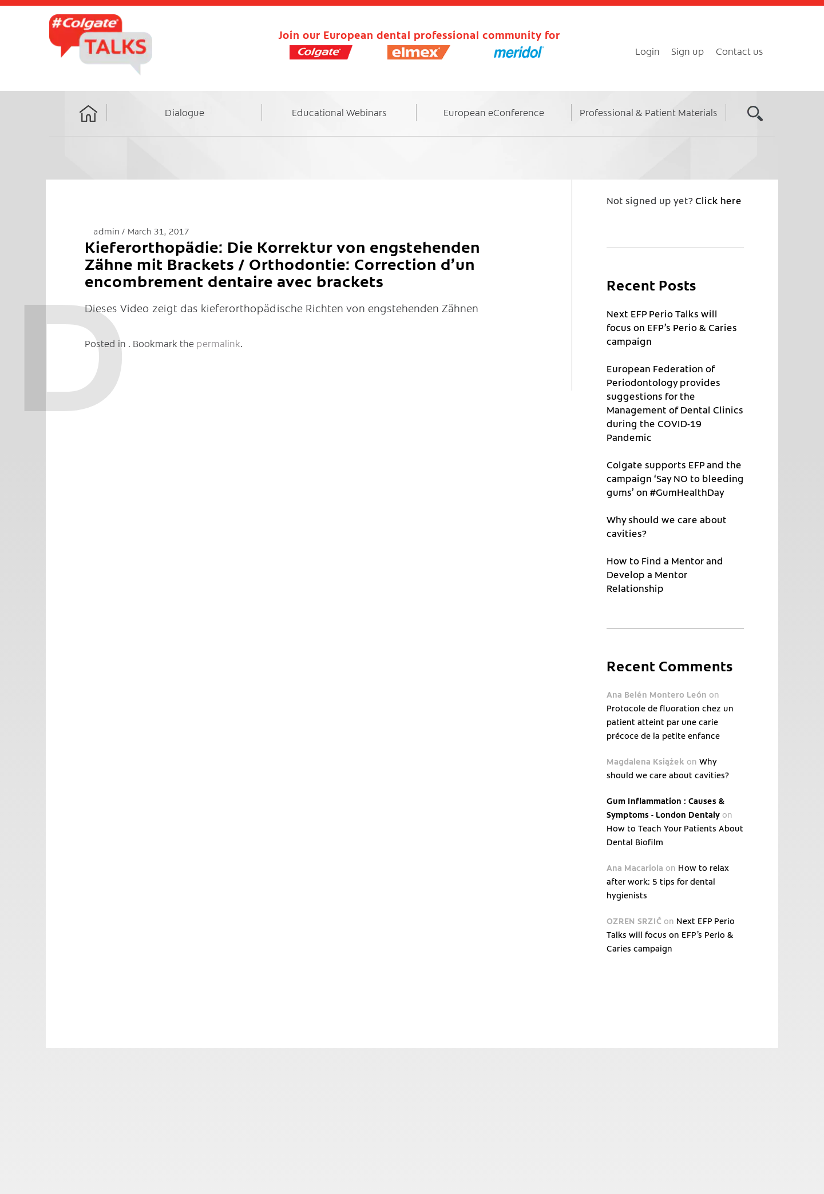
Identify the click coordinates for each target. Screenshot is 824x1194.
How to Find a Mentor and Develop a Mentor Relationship (665, 574)
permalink (218, 343)
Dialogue (184, 112)
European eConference (493, 112)
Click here (718, 200)
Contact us (739, 51)
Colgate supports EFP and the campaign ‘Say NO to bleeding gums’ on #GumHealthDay (675, 478)
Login (647, 51)
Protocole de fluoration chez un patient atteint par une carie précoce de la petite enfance (670, 721)
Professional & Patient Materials (649, 112)
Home (89, 124)
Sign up (687, 51)
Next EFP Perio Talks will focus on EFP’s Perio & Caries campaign (672, 327)
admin (107, 231)
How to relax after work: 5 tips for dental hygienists (667, 881)
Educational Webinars (339, 112)
